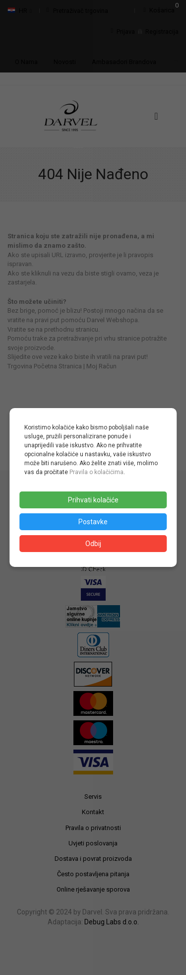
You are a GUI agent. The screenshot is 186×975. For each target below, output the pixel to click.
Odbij (93, 544)
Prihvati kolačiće (93, 500)
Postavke (93, 522)
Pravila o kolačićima (96, 472)
